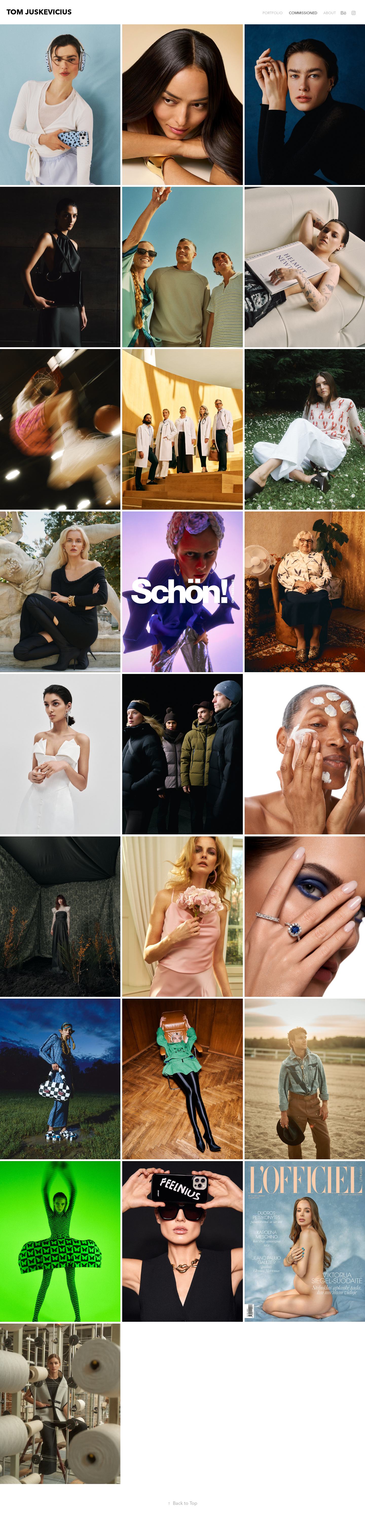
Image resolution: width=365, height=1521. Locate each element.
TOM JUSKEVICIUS (39, 12)
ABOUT (329, 13)
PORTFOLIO (273, 13)
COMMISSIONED (303, 13)
